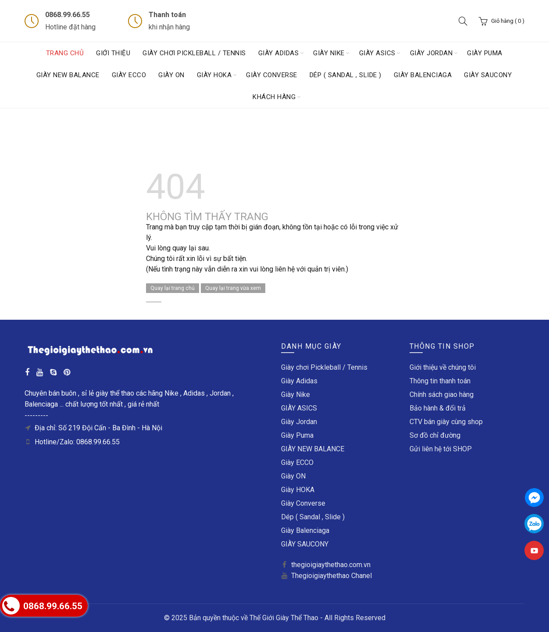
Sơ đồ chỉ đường (435, 435)
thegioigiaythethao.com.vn (331, 565)
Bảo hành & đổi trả (438, 408)
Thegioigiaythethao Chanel (331, 575)
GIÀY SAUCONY (488, 75)
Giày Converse (271, 75)
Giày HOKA (214, 75)
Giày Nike (329, 53)
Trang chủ (65, 53)
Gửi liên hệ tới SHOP (441, 449)
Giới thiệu (113, 53)
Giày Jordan (431, 53)
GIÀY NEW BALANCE (68, 75)
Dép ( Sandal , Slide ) (345, 75)
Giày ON (171, 75)
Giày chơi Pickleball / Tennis (194, 53)
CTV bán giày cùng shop (446, 422)
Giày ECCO (129, 75)
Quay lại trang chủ (172, 288)
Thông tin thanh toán (440, 381)
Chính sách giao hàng (442, 394)
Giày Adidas (278, 53)
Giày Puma (485, 53)
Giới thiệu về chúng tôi (443, 367)
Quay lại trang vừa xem (233, 288)
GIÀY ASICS (377, 53)
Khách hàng (274, 97)
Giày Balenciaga (423, 75)
